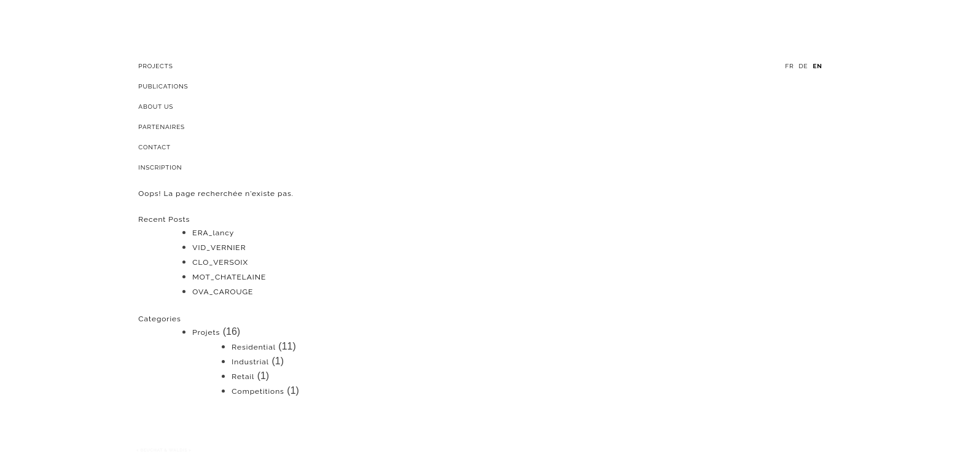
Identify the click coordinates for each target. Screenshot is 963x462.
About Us (155, 106)
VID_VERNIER (219, 247)
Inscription (160, 167)
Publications (163, 86)
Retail (243, 376)
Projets (206, 332)
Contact (154, 147)
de (803, 66)
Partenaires (161, 126)
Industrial (250, 362)
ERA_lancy (213, 233)
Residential (254, 347)
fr (790, 66)
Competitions (258, 391)
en (817, 66)
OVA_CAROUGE (222, 292)
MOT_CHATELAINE (229, 277)
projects (155, 66)
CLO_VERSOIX (220, 262)
